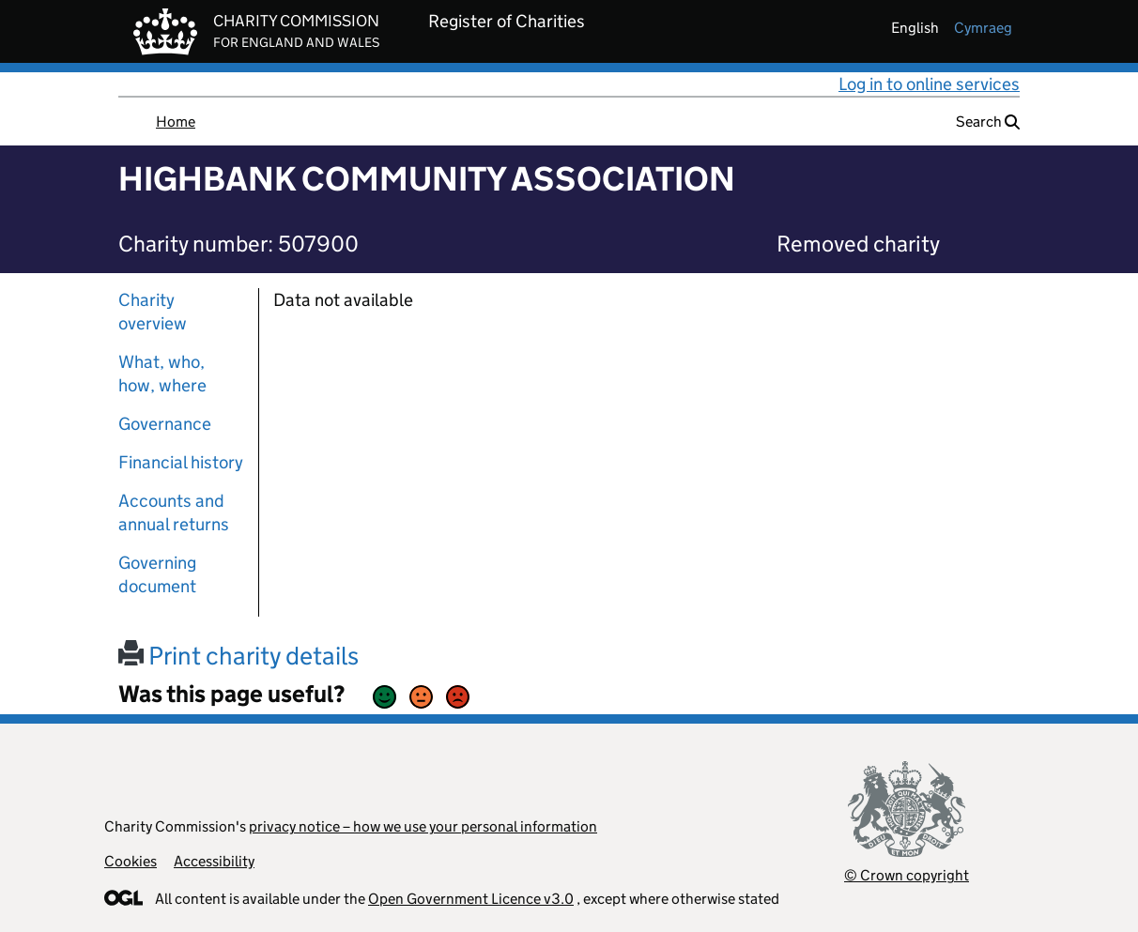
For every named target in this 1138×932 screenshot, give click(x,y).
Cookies (130, 861)
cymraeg (983, 28)
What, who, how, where (162, 373)
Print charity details (238, 655)
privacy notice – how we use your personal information (423, 826)
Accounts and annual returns (173, 512)
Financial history (180, 462)
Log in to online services (929, 84)
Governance (164, 424)
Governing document (157, 574)
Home (175, 121)
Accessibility (214, 861)
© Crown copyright (906, 875)
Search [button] (988, 121)
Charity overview (152, 311)
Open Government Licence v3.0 (471, 899)
